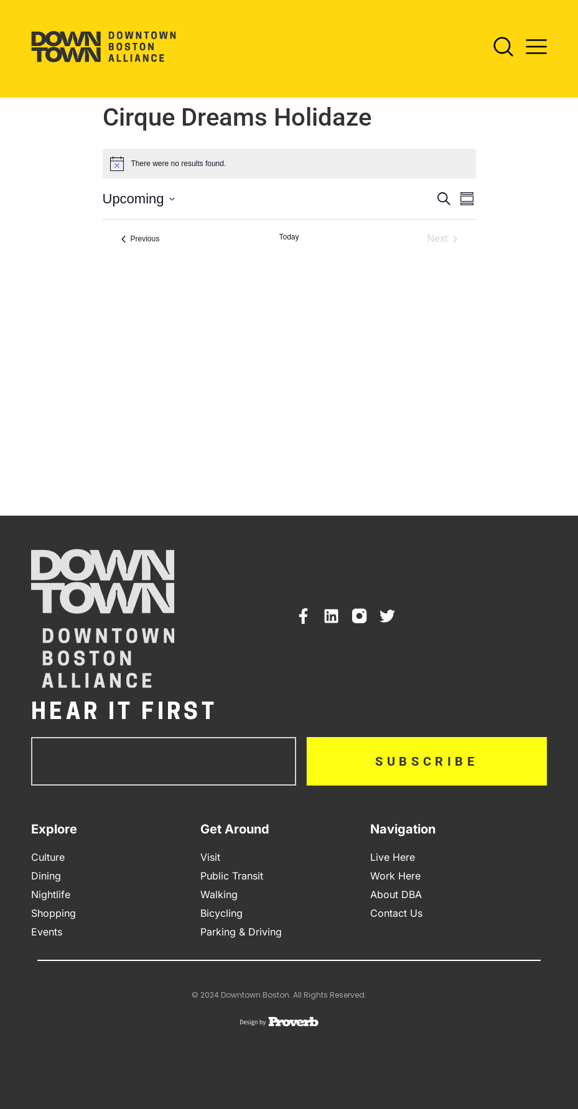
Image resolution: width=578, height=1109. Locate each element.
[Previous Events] (140, 239)
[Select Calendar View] (467, 199)
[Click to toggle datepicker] (139, 198)
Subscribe (426, 761)
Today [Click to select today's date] (289, 237)
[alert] (178, 164)
